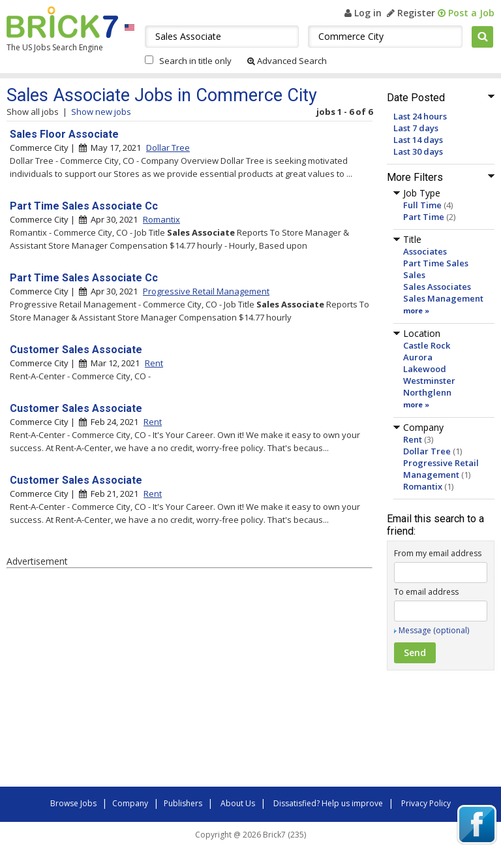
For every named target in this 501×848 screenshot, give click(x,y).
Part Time (423, 217)
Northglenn (427, 392)
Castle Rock (426, 345)
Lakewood (424, 369)
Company (130, 803)
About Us (237, 803)
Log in (363, 13)
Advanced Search (287, 61)
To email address (426, 591)
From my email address (437, 553)
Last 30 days (418, 151)
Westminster (429, 380)
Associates (425, 251)
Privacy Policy (426, 803)
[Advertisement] (189, 679)
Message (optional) (434, 630)
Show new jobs (101, 112)
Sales (414, 275)
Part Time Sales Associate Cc (84, 206)
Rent (412, 439)
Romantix (422, 486)
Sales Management (443, 298)
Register (411, 13)
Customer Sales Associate (76, 349)
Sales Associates (437, 286)
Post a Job (466, 13)
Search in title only (195, 61)
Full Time (422, 205)
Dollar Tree (427, 451)
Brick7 (62, 22)
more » (416, 310)
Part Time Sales (435, 263)
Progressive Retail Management (441, 468)
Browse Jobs (73, 803)
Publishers (183, 803)
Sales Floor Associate (64, 134)
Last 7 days (415, 128)
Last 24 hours (420, 116)
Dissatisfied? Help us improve (328, 803)
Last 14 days (418, 140)
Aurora (418, 357)
